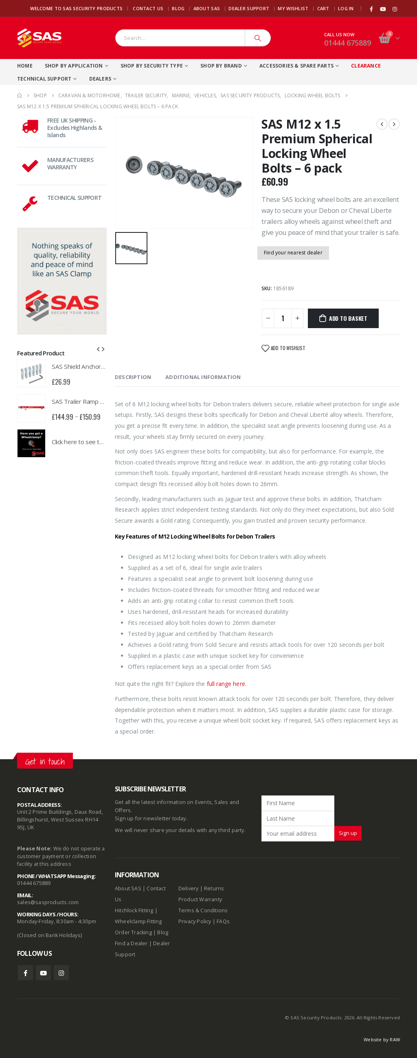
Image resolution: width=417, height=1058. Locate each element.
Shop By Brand (221, 65)
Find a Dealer (131, 943)
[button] (98, 348)
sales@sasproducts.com (48, 902)
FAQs (223, 921)
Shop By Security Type (152, 65)
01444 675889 (347, 43)
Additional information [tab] (203, 377)
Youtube (43, 972)
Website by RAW (382, 1039)
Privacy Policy (194, 921)
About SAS (206, 8)
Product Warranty (200, 899)
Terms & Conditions (203, 910)
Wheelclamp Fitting (138, 921)
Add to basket (348, 318)
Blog (178, 8)
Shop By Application (74, 65)
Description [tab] (133, 377)
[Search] (257, 38)
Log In (346, 8)
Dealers (100, 78)
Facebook (25, 972)
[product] (31, 373)
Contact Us (148, 8)
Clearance (366, 65)
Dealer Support (248, 8)
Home (25, 65)
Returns (214, 888)
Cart (323, 8)
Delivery (188, 888)
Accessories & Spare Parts (296, 65)
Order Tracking (133, 932)
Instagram (61, 972)
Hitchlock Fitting (134, 910)
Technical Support (44, 78)
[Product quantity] (283, 318)
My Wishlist (293, 8)
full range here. (225, 684)
